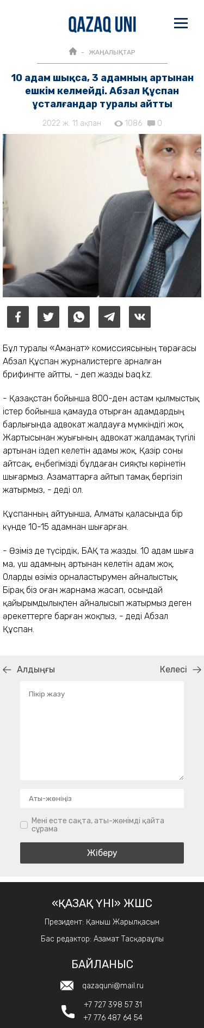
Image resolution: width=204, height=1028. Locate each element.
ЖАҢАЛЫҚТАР (112, 52)
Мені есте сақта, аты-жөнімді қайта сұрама (98, 825)
